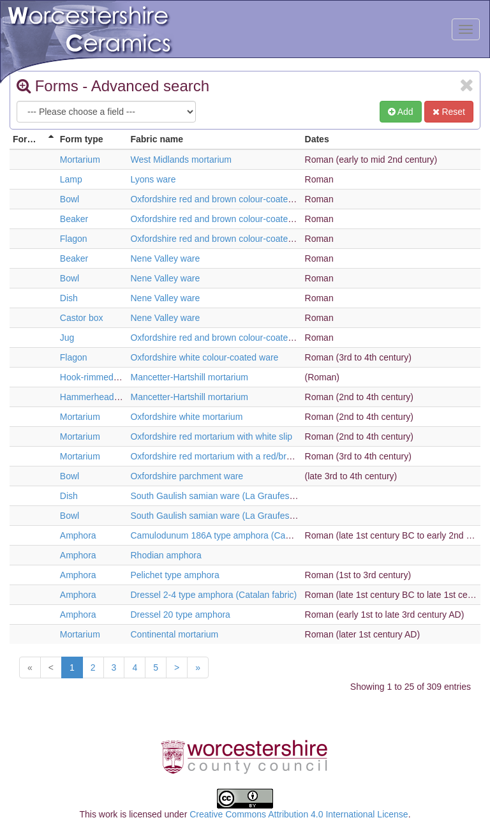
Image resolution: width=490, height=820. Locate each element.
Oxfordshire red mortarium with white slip (211, 436)
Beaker (74, 219)
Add (400, 112)
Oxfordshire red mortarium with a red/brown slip (224, 456)
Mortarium (80, 159)
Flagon (73, 239)
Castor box (81, 318)
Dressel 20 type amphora (180, 614)
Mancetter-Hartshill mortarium (189, 377)
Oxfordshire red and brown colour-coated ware (222, 199)
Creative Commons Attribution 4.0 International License (298, 814)
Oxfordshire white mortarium (186, 417)
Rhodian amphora (165, 555)
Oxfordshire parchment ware (186, 476)
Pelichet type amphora (174, 575)
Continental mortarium (174, 634)
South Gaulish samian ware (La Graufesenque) (223, 496)
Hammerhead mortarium (108, 397)
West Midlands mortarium (180, 159)
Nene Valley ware (165, 258)
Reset (449, 112)
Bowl (69, 199)
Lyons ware (152, 179)
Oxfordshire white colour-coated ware (204, 357)
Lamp (71, 179)
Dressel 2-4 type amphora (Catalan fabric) (213, 595)
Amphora (78, 535)
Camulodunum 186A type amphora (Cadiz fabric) (227, 535)
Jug (67, 337)
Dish (69, 298)
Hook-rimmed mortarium (108, 377)
